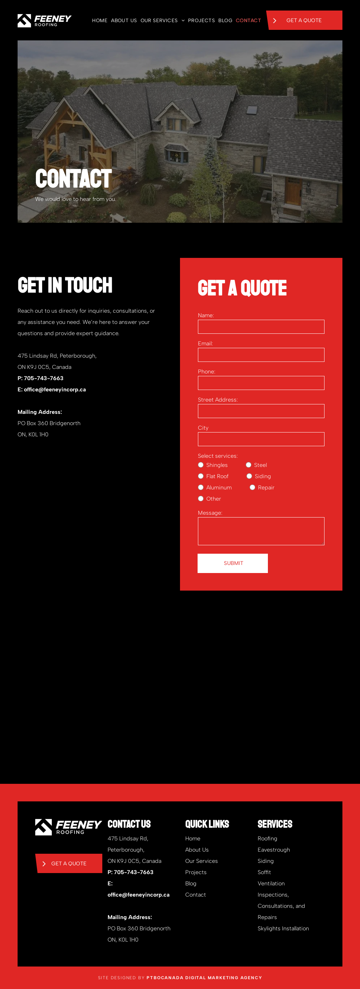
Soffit (264, 872)
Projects (196, 872)
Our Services (201, 861)
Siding (266, 861)
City (203, 427)
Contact (195, 894)
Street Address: (218, 399)
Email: (205, 343)
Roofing (267, 838)
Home (192, 838)
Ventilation (271, 883)
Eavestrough (274, 849)
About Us (197, 849)
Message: (210, 512)
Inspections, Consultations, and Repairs (281, 905)
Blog (191, 883)
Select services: (218, 456)
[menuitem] (98, 21)
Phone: (207, 371)
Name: (206, 315)
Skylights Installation (283, 928)
